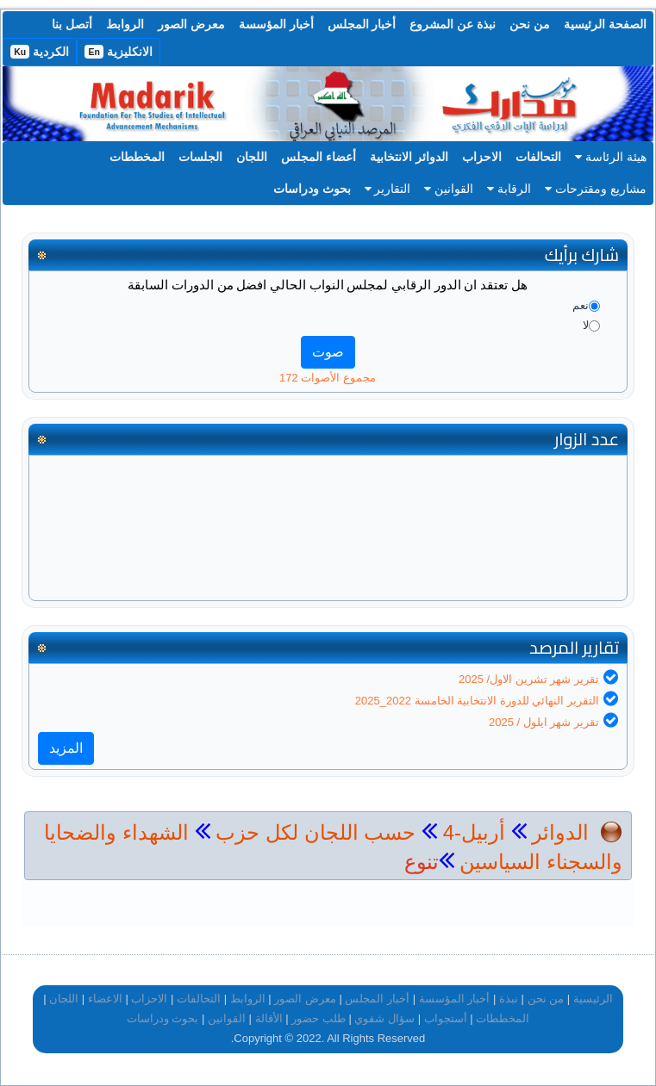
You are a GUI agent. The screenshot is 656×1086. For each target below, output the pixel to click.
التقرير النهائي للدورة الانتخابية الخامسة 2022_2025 (477, 700)
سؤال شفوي (384, 1018)
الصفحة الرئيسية (605, 24)
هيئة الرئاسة (611, 157)
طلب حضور (318, 1018)
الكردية (39, 52)
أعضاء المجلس (318, 157)
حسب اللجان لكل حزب (315, 832)
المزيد (66, 748)
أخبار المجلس (362, 24)
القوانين (448, 188)
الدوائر (560, 832)
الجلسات (200, 157)
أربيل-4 (471, 832)
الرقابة (509, 188)
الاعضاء (105, 998)
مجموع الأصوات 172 (327, 377)
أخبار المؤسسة (276, 24)
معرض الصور (191, 24)
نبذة (508, 998)
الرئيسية (593, 998)
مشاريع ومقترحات (596, 188)
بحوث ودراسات (312, 188)
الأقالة (269, 1018)
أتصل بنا (72, 24)
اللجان (251, 157)
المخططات (137, 157)
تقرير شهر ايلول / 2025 (544, 722)
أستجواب (445, 1018)
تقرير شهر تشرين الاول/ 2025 (529, 679)
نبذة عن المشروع (452, 24)
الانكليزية (118, 52)
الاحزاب (482, 157)
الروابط (125, 24)
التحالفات (538, 157)
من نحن (529, 24)
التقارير (388, 188)
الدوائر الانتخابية (409, 157)
